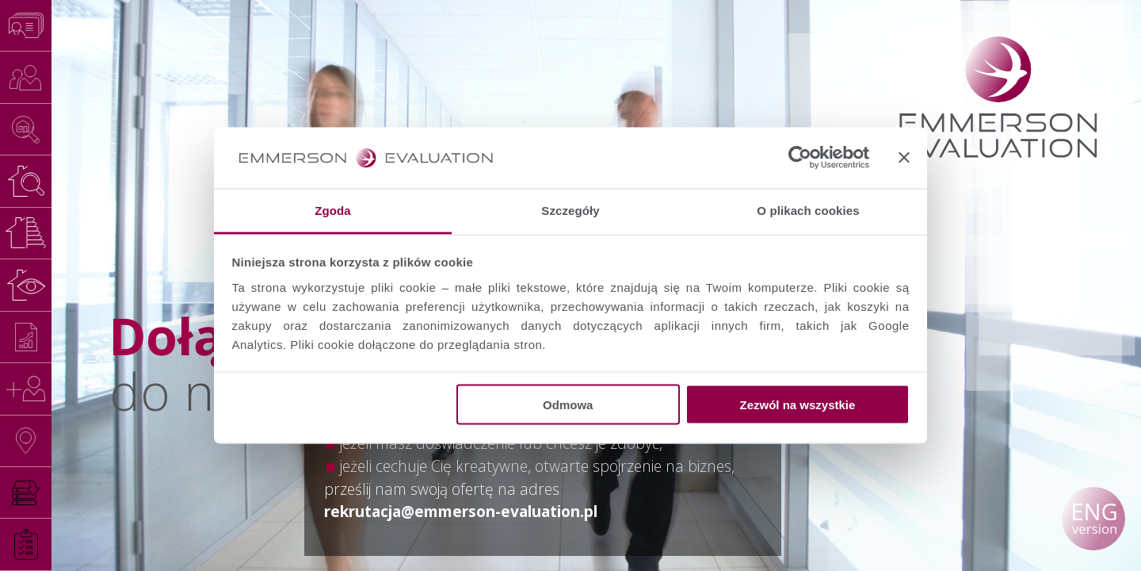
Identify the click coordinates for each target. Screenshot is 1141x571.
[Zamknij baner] (904, 157)
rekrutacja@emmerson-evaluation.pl (460, 511)
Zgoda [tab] (333, 210)
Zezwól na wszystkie (797, 405)
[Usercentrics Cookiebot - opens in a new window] (800, 158)
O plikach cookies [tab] (808, 210)
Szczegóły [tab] (570, 210)
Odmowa (568, 405)
